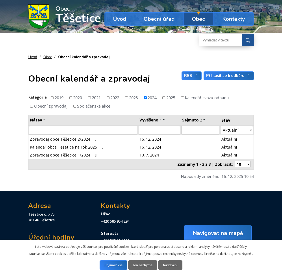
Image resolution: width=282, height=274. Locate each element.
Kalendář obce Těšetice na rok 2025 (67, 147)
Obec (198, 19)
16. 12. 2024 (150, 139)
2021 (96, 97)
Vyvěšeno (150, 120)
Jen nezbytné (142, 265)
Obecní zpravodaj (50, 106)
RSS (191, 75)
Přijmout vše (113, 265)
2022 (114, 97)
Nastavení (170, 265)
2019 (59, 97)
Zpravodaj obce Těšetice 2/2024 (64, 139)
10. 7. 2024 (149, 155)
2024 (152, 97)
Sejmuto (192, 120)
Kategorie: (38, 97)
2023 (133, 97)
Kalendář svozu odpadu (207, 97)
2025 (170, 97)
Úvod (119, 19)
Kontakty (233, 19)
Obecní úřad (159, 19)
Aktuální (229, 139)
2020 (77, 97)
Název (36, 120)
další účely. (239, 246)
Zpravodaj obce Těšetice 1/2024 (64, 155)
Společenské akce (93, 106)
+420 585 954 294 (115, 221)
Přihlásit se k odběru (228, 75)
